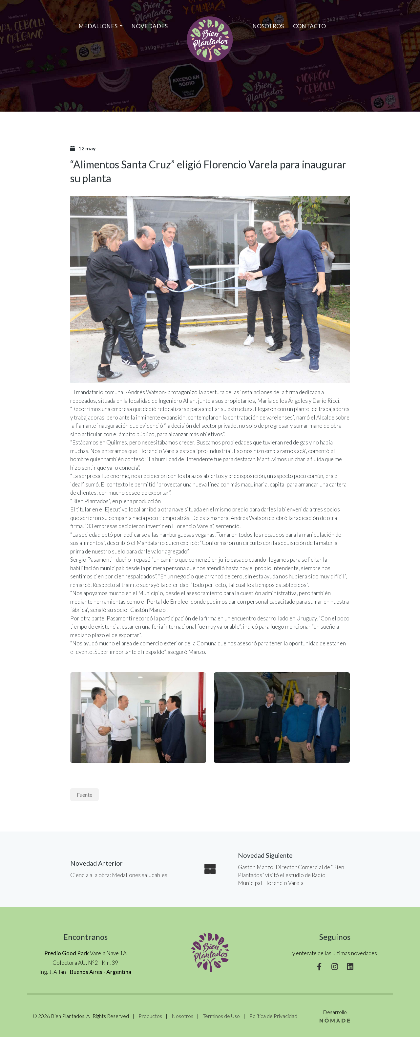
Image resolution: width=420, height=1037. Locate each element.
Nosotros (268, 26)
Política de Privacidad (273, 1016)
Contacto (309, 26)
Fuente (84, 794)
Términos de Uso (221, 1016)
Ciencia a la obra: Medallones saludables (118, 875)
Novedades (149, 26)
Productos (150, 1016)
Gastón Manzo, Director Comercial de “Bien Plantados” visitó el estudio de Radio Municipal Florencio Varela (291, 875)
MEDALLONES (100, 26)
